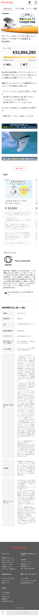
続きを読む (19, 168)
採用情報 (4, 599)
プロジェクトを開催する (9, 569)
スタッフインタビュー (27, 562)
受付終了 (18, 213)
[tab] (19, 8)
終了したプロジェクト (8, 560)
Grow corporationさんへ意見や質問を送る (19, 293)
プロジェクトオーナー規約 (28, 580)
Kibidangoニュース (26, 564)
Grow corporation (23, 261)
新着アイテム (5, 583)
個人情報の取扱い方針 (27, 583)
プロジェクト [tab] (7, 8)
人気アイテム (5, 580)
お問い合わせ (5, 597)
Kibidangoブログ (25, 566)
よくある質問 (5, 592)
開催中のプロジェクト (8, 558)
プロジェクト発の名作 (8, 578)
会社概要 (23, 559)
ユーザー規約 (24, 578)
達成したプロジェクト (8, 562)
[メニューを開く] (36, 3)
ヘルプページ (5, 594)
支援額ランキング (7, 566)
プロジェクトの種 (7, 564)
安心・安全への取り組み (28, 568)
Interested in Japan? (7, 601)
